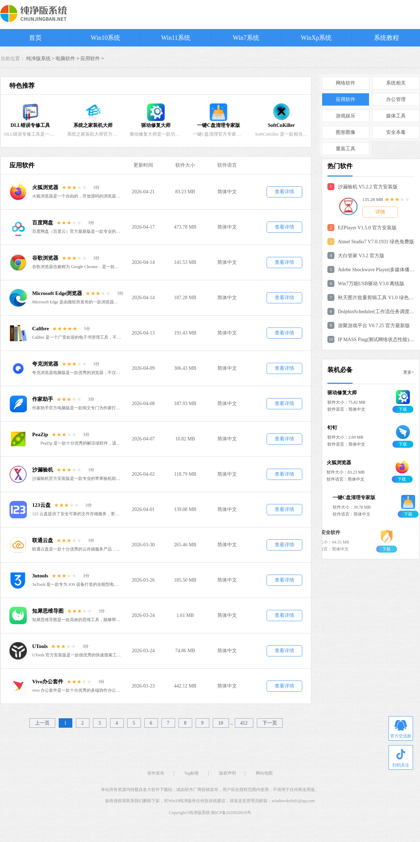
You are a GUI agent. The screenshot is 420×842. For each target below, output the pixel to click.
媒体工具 (396, 115)
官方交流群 (400, 729)
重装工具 (345, 148)
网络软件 (345, 83)
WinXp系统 (316, 37)
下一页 (269, 723)
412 (244, 723)
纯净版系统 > (41, 58)
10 (220, 723)
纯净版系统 (199, 812)
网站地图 (264, 773)
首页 (35, 37)
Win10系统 (105, 37)
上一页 (42, 723)
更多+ (408, 372)
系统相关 (396, 83)
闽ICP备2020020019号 (231, 812)
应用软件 (90, 58)
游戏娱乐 (345, 115)
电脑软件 (65, 58)
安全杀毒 (396, 132)
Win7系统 (246, 37)
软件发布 (155, 773)
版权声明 (227, 773)
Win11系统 (175, 37)
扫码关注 (400, 758)
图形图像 (345, 132)
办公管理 (396, 99)
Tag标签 (191, 773)
